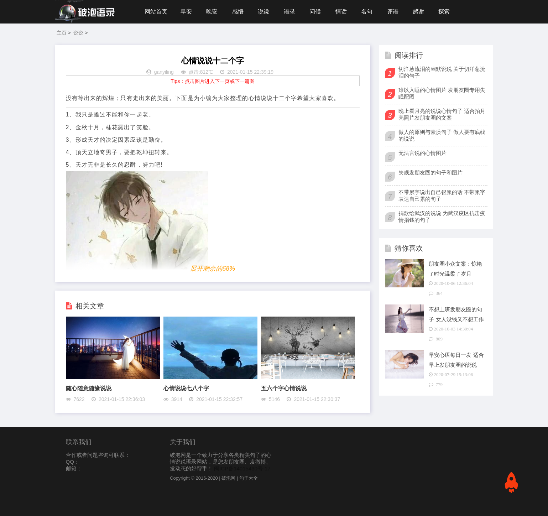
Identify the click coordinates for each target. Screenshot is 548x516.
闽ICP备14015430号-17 (242, 468)
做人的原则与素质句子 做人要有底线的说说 (441, 135)
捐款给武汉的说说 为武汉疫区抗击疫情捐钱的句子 (441, 216)
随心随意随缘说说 (88, 388)
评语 (392, 12)
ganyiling (164, 72)
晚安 (212, 12)
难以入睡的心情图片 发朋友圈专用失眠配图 (441, 93)
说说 (263, 12)
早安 (186, 12)
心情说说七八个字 (186, 388)
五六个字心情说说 (284, 388)
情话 (341, 12)
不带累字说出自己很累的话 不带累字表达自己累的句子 (441, 195)
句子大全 (248, 478)
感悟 (238, 12)
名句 (366, 12)
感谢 (418, 12)
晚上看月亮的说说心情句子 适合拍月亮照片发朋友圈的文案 (441, 114)
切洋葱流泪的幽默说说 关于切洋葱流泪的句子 (441, 72)
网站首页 (156, 12)
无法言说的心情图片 (422, 153)
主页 (62, 33)
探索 (444, 12)
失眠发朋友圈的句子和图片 (430, 173)
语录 (289, 12)
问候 (315, 12)
